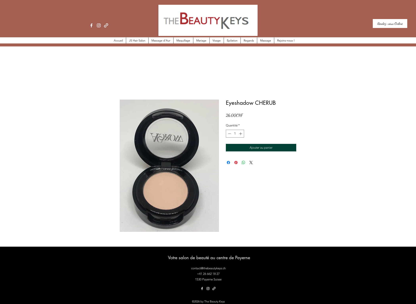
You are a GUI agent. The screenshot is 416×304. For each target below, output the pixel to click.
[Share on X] (251, 162)
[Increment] (241, 133)
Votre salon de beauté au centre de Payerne (209, 257)
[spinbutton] (235, 133)
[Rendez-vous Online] (390, 23)
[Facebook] (91, 25)
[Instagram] (98, 25)
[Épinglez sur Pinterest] (236, 162)
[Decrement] (229, 133)
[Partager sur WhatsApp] (243, 162)
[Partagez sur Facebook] (228, 162)
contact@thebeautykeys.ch (208, 268)
